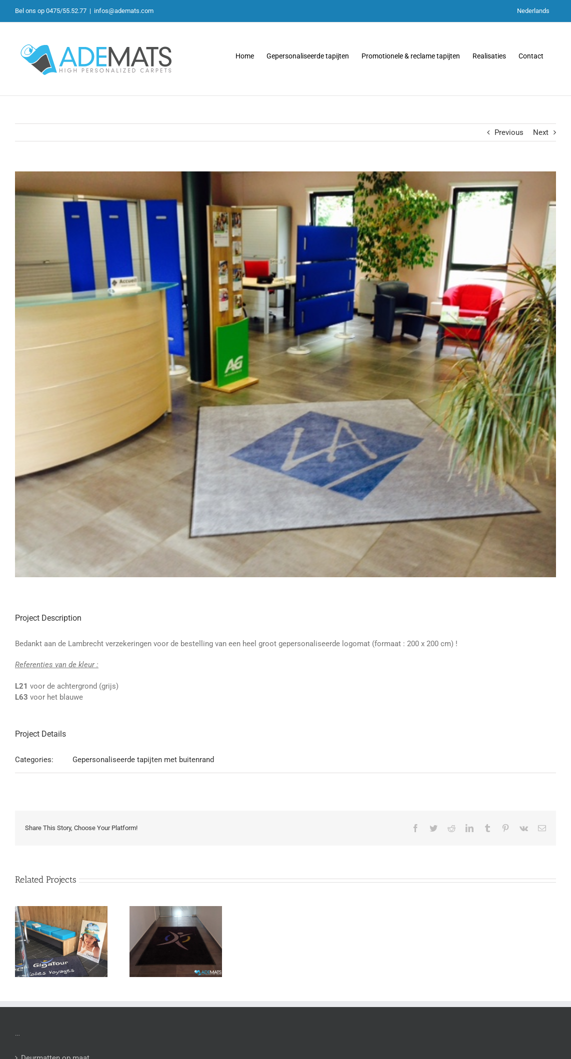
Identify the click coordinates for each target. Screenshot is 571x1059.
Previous (509, 132)
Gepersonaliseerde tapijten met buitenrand (143, 759)
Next (540, 132)
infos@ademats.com (124, 10)
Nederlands (533, 10)
